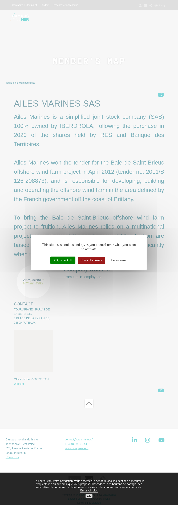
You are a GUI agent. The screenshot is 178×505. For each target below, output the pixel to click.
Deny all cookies (92, 260)
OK (89, 498)
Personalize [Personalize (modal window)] (118, 260)
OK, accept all (63, 260)
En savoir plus (89, 493)
